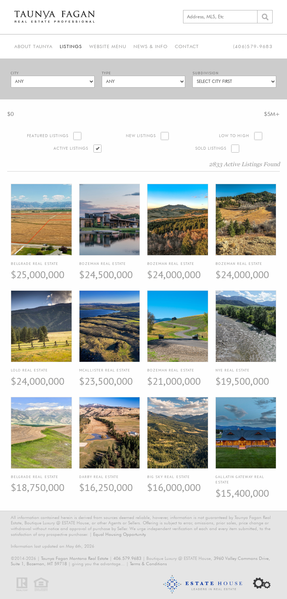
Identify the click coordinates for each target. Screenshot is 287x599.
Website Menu (107, 46)
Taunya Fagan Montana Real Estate (74, 558)
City (15, 73)
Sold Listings (211, 148)
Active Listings (71, 148)
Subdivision (205, 73)
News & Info (150, 46)
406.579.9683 (127, 558)
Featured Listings (47, 136)
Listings (71, 46)
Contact (187, 46)
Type (106, 73)
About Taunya (33, 46)
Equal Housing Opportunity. (119, 534)
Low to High (234, 136)
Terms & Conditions (148, 563)
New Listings (141, 136)
